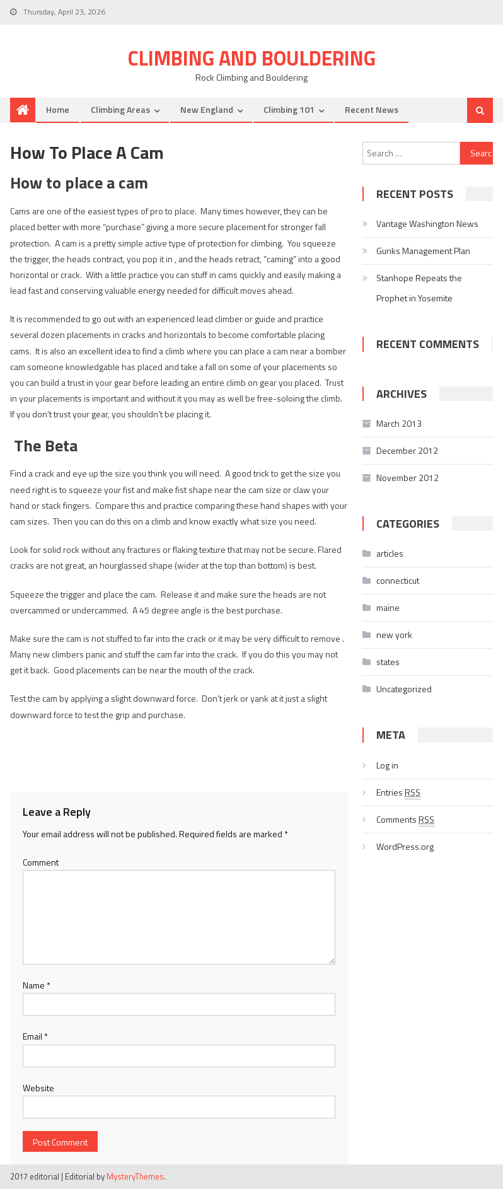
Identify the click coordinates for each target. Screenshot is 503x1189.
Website (38, 1087)
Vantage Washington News (427, 223)
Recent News (371, 109)
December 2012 (407, 450)
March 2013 (399, 423)
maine (388, 607)
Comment (41, 862)
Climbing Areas (120, 109)
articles (389, 553)
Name (36, 985)
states (388, 661)
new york (394, 634)
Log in (387, 765)
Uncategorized (404, 688)
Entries (398, 792)
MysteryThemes (135, 1176)
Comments (405, 819)
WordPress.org (405, 846)
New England (206, 109)
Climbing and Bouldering (252, 58)
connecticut (397, 580)
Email (35, 1036)
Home (57, 109)
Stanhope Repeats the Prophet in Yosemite (419, 287)
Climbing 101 (289, 109)
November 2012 (407, 477)
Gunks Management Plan (423, 250)
